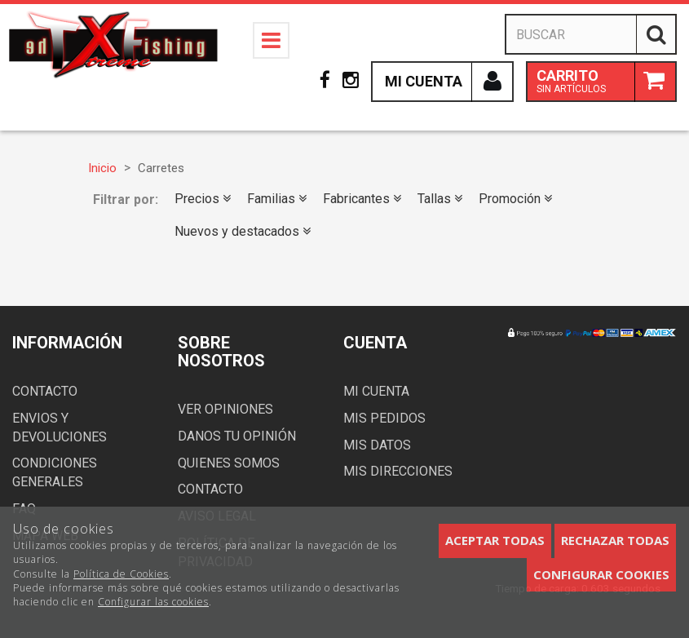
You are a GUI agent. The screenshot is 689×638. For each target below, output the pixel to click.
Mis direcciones (398, 471)
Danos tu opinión (237, 436)
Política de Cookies (121, 574)
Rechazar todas (615, 540)
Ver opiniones (225, 409)
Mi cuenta (376, 391)
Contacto (44, 391)
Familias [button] (277, 198)
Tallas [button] (439, 198)
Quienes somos (229, 463)
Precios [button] (202, 198)
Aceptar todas (495, 540)
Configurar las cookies (153, 602)
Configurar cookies (601, 574)
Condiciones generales (54, 472)
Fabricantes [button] (362, 198)
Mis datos (377, 445)
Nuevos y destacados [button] (242, 231)
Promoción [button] (515, 198)
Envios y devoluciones (59, 427)
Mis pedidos (384, 418)
